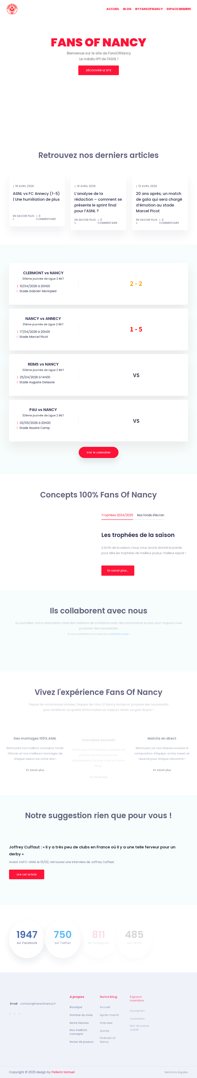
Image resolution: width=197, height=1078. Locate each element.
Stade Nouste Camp (33, 428)
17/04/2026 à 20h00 (33, 332)
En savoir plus (23, 217)
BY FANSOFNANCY (149, 9)
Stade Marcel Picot (32, 337)
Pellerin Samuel (63, 1072)
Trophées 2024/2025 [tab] (117, 515)
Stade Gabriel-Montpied (36, 291)
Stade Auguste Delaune (36, 382)
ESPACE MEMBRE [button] (179, 9)
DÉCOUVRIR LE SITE (98, 70)
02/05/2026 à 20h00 (34, 423)
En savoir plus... (117, 570)
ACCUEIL (112, 9)
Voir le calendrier (99, 452)
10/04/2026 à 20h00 (33, 286)
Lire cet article (27, 874)
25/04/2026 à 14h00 (33, 377)
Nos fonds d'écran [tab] (150, 515)
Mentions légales (176, 1072)
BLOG (127, 9)
